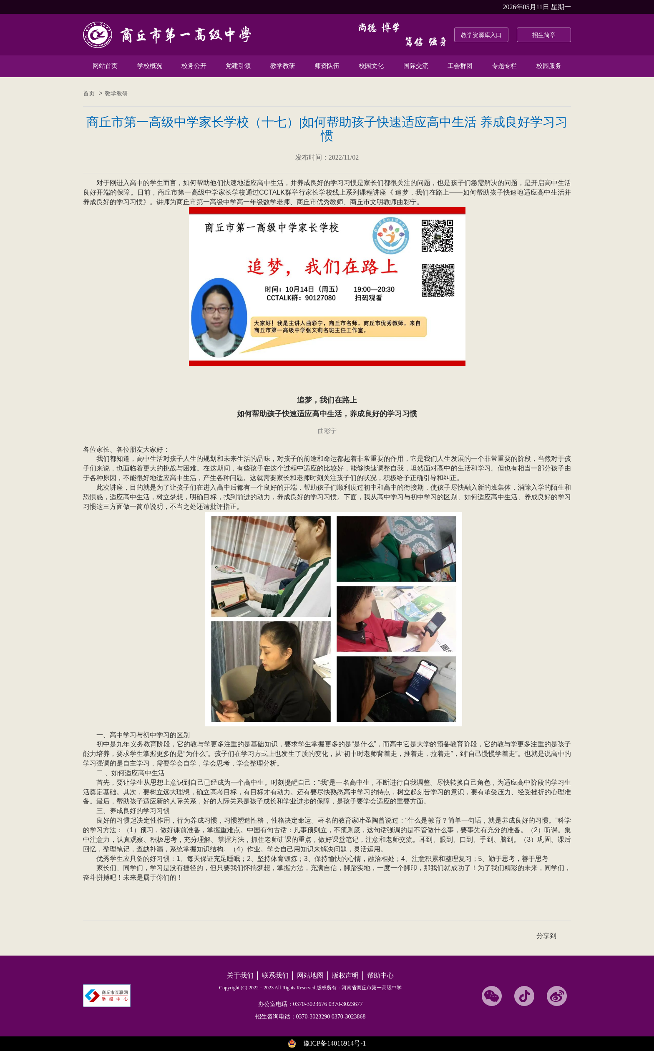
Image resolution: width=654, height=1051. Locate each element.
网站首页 (105, 66)
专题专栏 (504, 66)
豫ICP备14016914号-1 (334, 1043)
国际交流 (415, 66)
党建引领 (238, 66)
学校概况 (149, 66)
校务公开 (193, 66)
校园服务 (548, 66)
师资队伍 (327, 66)
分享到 (546, 935)
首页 (89, 93)
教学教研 (282, 66)
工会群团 (460, 66)
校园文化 (371, 66)
